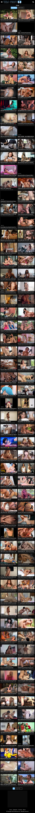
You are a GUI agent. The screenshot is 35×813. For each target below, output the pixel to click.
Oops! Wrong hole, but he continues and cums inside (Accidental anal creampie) (26, 214)
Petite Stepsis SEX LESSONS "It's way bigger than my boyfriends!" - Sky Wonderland (26, 71)
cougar (5, 254)
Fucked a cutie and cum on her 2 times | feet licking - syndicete (9, 525)
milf (24, 98)
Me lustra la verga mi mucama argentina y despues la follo (9, 460)
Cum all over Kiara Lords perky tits (25, 512)
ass (5, 73)
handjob (22, 358)
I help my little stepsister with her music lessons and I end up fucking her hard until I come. (9, 317)
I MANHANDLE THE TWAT (6, 421)
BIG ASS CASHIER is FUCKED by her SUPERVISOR (9, 408)
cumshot (20, 34)
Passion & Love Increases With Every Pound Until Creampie (26, 343)
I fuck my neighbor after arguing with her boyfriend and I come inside (26, 680)
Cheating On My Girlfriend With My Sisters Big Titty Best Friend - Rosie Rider (26, 58)
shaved (31, 34)
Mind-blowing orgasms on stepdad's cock (26, 162)
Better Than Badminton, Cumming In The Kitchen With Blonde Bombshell (9, 784)
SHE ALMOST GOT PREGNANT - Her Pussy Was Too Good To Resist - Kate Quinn (26, 421)
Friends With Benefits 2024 (23, 564)
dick (28, 73)
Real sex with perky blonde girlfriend (8, 680)
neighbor (20, 656)
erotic (26, 98)
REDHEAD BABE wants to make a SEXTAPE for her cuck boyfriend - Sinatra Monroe (26, 525)
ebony (31, 280)
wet (23, 21)
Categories (15, 809)
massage (32, 111)
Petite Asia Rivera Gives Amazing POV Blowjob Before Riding (26, 356)
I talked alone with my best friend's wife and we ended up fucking (26, 188)
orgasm (12, 124)
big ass (23, 85)
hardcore (5, 21)
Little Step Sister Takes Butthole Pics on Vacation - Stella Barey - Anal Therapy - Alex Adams (9, 512)
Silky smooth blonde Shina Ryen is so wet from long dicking (9, 136)
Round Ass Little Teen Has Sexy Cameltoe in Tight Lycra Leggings (9, 395)
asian (15, 435)
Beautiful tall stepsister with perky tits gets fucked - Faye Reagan (26, 784)
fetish (15, 345)
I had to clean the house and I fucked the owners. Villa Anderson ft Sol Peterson (26, 447)
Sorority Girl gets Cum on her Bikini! (8, 279)
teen (1, 21)
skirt (14, 448)
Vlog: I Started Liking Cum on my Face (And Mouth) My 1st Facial (26, 460)
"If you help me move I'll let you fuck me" (9, 538)
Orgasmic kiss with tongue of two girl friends (9, 706)
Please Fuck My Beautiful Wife (7, 667)
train (19, 371)
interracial (22, 280)
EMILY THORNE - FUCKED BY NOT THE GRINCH (26, 732)
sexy (27, 578)
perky (19, 21)
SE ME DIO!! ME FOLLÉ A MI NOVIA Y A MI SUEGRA (26, 590)
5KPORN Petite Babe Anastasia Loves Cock (9, 110)
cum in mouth (30, 189)
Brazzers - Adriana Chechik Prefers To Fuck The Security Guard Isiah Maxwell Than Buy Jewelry (9, 292)
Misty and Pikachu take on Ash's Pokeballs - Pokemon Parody (9, 758)
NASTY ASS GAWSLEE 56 (23, 616)
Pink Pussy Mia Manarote (23, 317)
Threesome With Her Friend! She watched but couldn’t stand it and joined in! (26, 434)
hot (33, 124)
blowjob (10, 21)
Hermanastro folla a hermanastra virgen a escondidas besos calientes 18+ (9, 149)
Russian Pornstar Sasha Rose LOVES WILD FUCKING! (9, 654)
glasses (10, 409)
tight (1, 124)
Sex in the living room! (5, 343)
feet (1, 526)
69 (16, 617)
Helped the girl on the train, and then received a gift (26, 369)
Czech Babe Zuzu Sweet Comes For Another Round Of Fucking (9, 227)
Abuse (24, 809)
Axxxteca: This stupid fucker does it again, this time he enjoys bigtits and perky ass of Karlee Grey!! (26, 693)
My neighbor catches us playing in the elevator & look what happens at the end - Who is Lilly (26, 654)
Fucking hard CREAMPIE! (6, 499)
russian (6, 656)
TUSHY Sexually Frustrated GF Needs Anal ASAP (9, 71)
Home (10, 809)
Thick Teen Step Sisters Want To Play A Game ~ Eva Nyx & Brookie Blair (26, 266)
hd (9, 34)
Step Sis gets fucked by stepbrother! (8, 304)
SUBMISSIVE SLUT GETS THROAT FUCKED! (26, 706)
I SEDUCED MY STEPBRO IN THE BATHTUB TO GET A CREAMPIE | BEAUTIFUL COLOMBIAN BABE (9, 693)
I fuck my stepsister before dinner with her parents (9, 641)
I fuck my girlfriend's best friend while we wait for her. (9, 32)
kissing (28, 47)
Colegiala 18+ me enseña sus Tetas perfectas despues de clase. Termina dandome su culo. (9, 434)
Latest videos (21, 7)
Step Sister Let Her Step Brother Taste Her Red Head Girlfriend (9, 551)
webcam (13, 707)
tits (7, 21)
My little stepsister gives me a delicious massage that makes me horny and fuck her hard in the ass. (9, 564)
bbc (10, 189)
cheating (28, 60)
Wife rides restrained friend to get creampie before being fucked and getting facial (26, 408)
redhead (31, 643)
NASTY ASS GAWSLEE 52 (6, 188)
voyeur (28, 150)
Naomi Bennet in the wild (23, 628)
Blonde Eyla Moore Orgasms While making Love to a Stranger (26, 175)
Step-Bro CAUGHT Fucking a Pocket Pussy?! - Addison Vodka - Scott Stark (26, 538)
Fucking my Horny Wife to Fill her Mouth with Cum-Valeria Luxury (9, 214)
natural (22, 73)
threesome (20, 487)
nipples (32, 47)
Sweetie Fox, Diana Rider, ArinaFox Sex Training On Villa (9, 330)
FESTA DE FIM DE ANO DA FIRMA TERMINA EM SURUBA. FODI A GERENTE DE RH (26, 641)
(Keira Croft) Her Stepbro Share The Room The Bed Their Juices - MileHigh (26, 253)
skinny (12, 461)
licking (25, 47)
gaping (4, 397)
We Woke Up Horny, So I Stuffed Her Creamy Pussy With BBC (9, 97)
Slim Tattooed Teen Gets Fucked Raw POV (9, 745)
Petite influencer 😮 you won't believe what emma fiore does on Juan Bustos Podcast (9, 447)
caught (9, 150)
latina (10, 85)
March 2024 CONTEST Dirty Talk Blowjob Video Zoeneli (26, 499)
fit (13, 332)
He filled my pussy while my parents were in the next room (9, 356)
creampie (26, 124)
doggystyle (5, 60)
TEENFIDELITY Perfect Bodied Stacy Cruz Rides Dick (9, 201)
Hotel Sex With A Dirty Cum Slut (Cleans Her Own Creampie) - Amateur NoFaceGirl (9, 369)
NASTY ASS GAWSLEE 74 (6, 719)
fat (31, 60)
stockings (28, 409)
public (11, 448)
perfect (13, 422)
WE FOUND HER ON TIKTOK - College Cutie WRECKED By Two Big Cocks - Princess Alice (26, 240)
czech (33, 319)
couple (13, 85)
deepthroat (15, 137)
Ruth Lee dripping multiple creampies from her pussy (9, 382)
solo (13, 630)
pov (26, 189)
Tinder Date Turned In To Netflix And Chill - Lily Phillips (26, 577)
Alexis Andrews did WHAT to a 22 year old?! (9, 603)
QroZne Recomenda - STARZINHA (25, 84)
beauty (31, 202)
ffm (20, 98)
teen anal (20, 397)
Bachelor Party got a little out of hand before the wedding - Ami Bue (26, 473)
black (14, 176)
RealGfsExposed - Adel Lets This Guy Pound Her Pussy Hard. (26, 551)
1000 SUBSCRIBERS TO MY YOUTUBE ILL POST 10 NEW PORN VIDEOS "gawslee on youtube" (9, 616)
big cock (7, 163)
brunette (14, 21)
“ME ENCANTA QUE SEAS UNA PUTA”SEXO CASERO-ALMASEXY (26, 382)
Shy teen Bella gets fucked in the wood (9, 19)
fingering (26, 293)
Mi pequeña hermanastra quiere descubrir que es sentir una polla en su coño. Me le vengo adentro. (9, 84)
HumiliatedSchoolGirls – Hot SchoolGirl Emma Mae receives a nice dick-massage (26, 758)
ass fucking (23, 202)
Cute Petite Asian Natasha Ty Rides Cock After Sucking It (9, 732)
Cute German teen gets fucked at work (26, 771)
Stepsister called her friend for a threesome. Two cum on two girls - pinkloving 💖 (26, 486)
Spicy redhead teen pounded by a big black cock (26, 719)
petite (26, 73)
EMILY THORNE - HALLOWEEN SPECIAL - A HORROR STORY (26, 136)
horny (31, 73)
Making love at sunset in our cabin (8, 240)
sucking (15, 60)
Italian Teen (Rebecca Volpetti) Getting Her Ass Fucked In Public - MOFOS (26, 395)
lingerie (31, 630)
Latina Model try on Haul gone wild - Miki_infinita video (26, 149)
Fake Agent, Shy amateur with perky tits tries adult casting (9, 473)
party (28, 474)
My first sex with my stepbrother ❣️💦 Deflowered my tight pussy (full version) (9, 123)
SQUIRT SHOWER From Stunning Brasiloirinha (26, 330)
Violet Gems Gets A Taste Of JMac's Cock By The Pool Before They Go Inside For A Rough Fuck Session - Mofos (9, 58)
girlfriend (2, 34)
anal (1, 73)
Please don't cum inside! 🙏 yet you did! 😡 (9, 771)
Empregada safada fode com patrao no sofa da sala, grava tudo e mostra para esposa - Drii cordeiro (9, 45)
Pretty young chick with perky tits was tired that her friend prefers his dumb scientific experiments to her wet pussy (26, 19)
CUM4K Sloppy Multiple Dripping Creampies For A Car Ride (26, 667)
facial (29, 202)
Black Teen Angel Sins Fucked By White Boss (26, 279)
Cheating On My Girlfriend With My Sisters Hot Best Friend (9, 590)
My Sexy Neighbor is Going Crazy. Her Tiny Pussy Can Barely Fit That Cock (9, 162)
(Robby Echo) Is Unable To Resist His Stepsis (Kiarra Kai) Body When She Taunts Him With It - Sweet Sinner (26, 45)
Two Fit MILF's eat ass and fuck (24, 97)
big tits (14, 47)
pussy (25, 21)
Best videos (13, 7)
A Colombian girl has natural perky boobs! (26, 123)
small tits (29, 137)
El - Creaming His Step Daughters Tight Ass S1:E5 (26, 603)
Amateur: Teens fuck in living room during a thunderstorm (26, 304)
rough (9, 617)
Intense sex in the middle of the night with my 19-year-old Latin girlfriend (9, 175)
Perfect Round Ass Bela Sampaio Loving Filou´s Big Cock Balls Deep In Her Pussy (26, 201)
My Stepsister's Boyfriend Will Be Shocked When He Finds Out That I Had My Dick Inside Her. (9, 577)
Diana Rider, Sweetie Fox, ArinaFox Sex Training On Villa (9, 266)
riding (32, 306)
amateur (2, 47)
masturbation (29, 319)
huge (31, 150)
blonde (28, 21)
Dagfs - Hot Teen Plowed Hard (24, 32)
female (23, 306)
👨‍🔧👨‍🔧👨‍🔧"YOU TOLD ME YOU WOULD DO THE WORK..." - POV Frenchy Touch (9, 253)
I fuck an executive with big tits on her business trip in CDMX (26, 745)
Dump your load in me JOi (6, 628)
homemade (13, 150)
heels (9, 228)
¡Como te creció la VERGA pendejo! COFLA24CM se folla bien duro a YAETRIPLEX (26, 227)
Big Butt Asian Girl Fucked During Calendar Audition (9, 486)
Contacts (20, 809)
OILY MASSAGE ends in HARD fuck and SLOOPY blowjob (26, 110)
